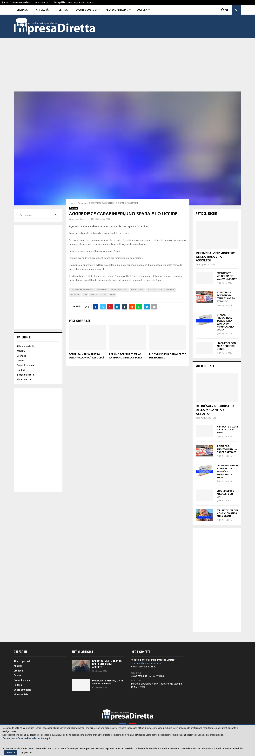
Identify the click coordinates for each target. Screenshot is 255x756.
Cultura (142, 9)
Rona (112, 294)
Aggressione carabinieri (82, 290)
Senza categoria (25, 374)
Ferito (94, 294)
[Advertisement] (127, 67)
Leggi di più (26, 752)
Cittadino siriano (119, 290)
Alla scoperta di (25, 346)
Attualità (42, 9)
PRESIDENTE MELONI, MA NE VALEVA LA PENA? (227, 276)
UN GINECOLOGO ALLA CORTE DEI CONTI (226, 346)
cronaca (170, 290)
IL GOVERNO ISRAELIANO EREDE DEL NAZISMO (167, 356)
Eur (85, 294)
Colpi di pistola (155, 290)
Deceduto (75, 294)
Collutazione (137, 290)
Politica (62, 9)
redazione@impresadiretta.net (146, 663)
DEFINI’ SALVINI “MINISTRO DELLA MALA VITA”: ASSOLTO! (86, 356)
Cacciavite (102, 290)
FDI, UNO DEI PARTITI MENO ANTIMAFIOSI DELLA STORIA (125, 356)
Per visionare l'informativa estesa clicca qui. (26, 738)
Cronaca (22, 9)
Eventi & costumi (86, 9)
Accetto (11, 752)
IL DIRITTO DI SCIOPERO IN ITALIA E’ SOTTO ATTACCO (227, 449)
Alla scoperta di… (117, 9)
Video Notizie (24, 379)
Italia (103, 294)
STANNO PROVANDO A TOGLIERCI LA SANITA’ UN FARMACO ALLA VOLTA (227, 471)
